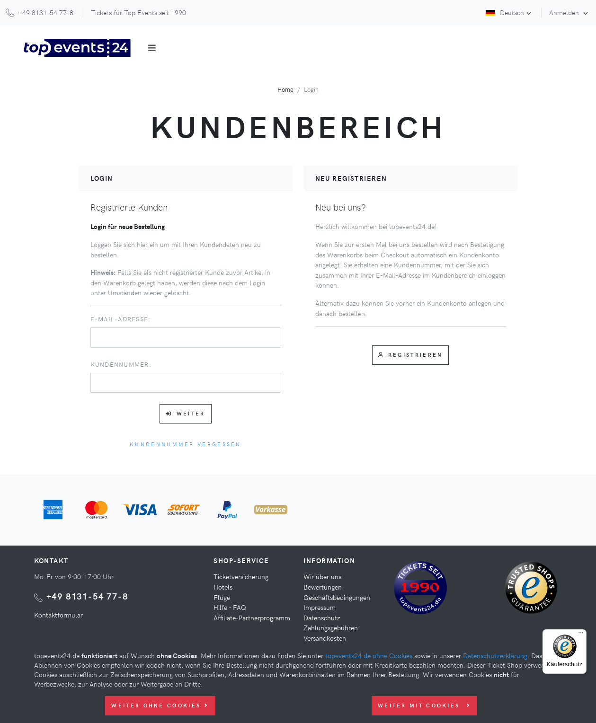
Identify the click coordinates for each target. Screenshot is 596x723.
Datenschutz (321, 617)
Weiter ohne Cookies (160, 705)
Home (285, 89)
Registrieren (410, 354)
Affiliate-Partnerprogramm (251, 617)
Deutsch (505, 12)
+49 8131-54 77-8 (87, 596)
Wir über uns (322, 576)
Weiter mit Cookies (424, 705)
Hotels (222, 586)
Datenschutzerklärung (495, 655)
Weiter (185, 413)
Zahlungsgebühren (330, 627)
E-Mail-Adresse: (120, 319)
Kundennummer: (120, 364)
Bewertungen (322, 586)
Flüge (221, 597)
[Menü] (581, 635)
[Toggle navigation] (152, 47)
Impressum (319, 607)
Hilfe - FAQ (229, 607)
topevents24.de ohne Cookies (368, 655)
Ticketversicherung (240, 576)
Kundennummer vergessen (185, 444)
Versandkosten (324, 638)
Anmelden (565, 12)
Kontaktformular (58, 614)
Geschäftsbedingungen (336, 597)
